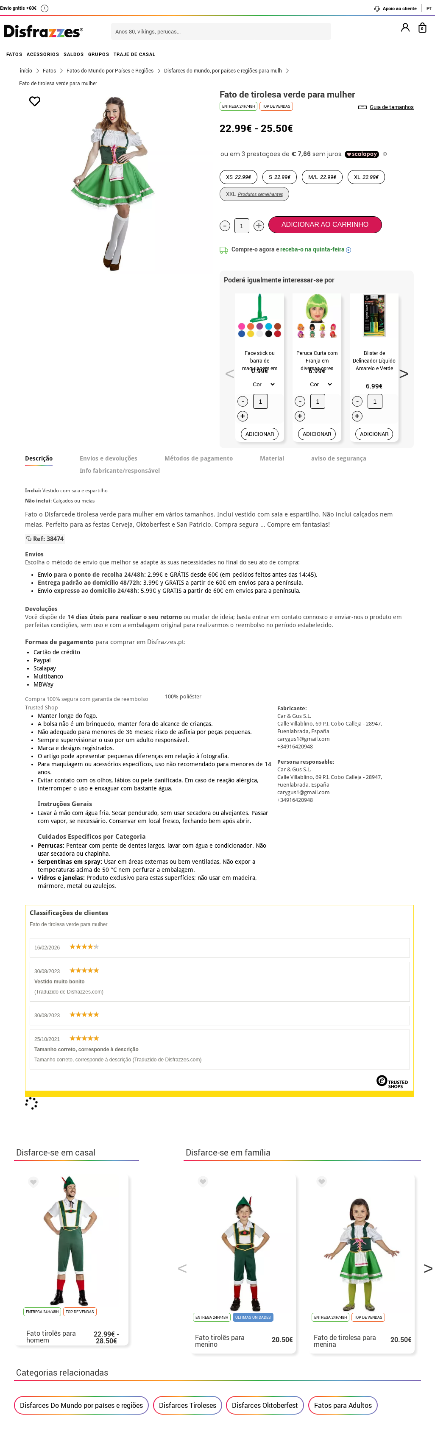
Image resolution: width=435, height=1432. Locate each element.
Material (272, 458)
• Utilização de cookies (55, 1374)
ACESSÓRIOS (43, 54)
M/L (322, 177)
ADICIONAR (259, 434)
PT (429, 8)
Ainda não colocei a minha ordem (351, 1333)
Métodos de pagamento (199, 458)
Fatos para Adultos (343, 1053)
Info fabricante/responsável (120, 470)
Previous (227, 371)
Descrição (39, 458)
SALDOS (74, 54)
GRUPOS (98, 54)
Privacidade (83, 1354)
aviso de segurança (338, 458)
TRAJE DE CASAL (135, 54)
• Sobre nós (37, 1333)
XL (366, 177)
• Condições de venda (52, 1344)
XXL (254, 194)
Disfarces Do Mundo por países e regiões (81, 1053)
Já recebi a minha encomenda (345, 1354)
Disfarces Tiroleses (187, 1053)
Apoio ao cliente (395, 8)
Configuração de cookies (62, 1384)
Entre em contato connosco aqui (205, 1344)
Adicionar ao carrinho (325, 224)
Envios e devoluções (108, 458)
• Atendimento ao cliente (57, 1364)
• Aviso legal (39, 1354)
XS (238, 177)
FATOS (14, 54)
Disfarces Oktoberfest (265, 1053)
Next (400, 371)
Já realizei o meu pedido (337, 1344)
